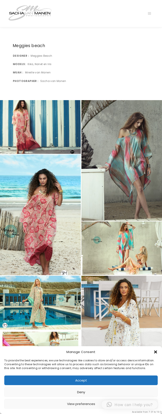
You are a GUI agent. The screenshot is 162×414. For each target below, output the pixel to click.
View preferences (81, 404)
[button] (155, 352)
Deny (81, 392)
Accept (81, 380)
